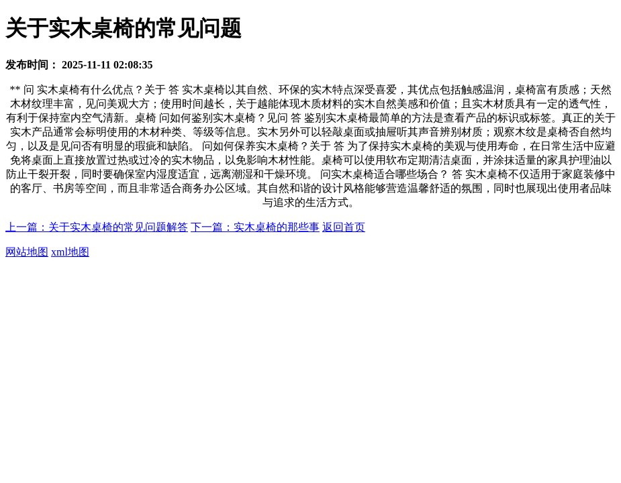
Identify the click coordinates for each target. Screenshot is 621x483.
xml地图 (70, 252)
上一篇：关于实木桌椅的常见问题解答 (96, 227)
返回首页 (343, 227)
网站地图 (26, 252)
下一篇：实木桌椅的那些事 (255, 227)
